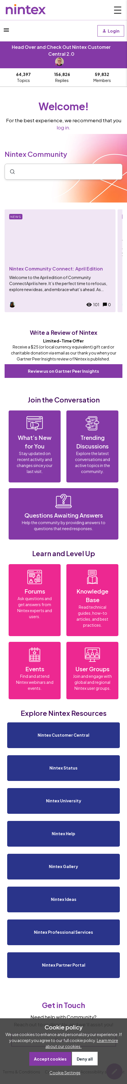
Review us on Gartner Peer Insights (63, 371)
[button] (63, 1072)
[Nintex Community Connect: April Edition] (60, 260)
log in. (63, 128)
